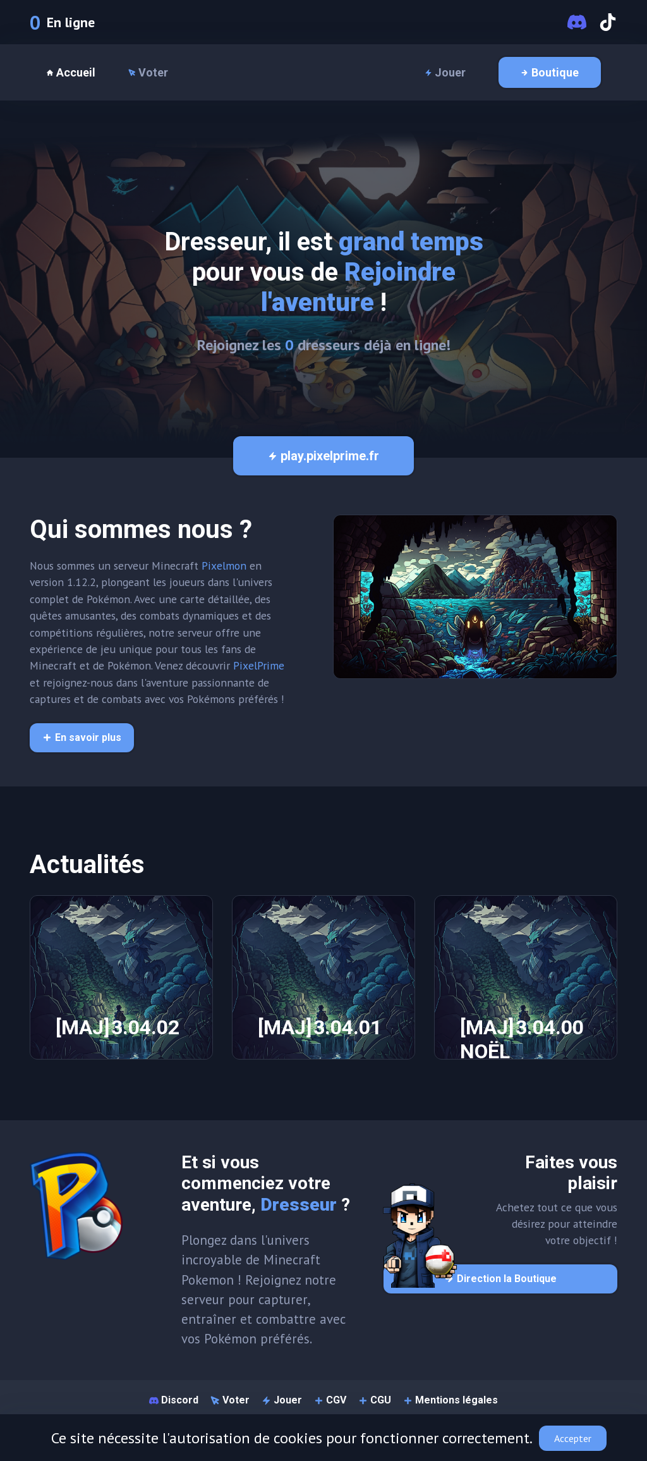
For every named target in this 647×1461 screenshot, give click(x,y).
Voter (148, 72)
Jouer (445, 72)
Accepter (572, 1438)
